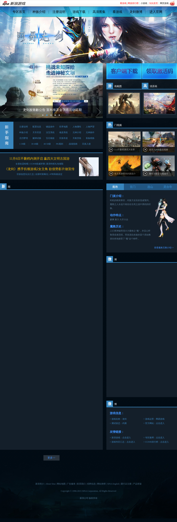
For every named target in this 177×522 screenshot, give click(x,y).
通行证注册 (126, 484)
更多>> (51, 457)
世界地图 (63, 126)
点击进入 (160, 423)
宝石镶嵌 (50, 138)
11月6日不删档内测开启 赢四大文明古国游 (39, 158)
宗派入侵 (86, 144)
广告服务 (71, 484)
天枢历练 (77, 138)
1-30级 (22, 144)
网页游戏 (164, 3)
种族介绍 (39, 12)
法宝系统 (50, 132)
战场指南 (73, 144)
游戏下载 (79, 12)
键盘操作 (50, 126)
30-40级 (35, 144)
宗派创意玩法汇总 (25, 174)
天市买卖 (37, 132)
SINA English (113, 484)
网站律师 (101, 484)
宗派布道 (63, 138)
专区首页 (19, 12)
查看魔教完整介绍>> (164, 247)
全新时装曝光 (41, 174)
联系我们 (81, 484)
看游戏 (117, 12)
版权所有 (93, 498)
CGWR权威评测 (37, 164)
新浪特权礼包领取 (54, 164)
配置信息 (37, 126)
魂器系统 (63, 132)
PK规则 (60, 144)
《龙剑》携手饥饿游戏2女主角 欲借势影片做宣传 (39, 169)
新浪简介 (39, 484)
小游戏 (144, 3)
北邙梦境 (23, 138)
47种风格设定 (56, 174)
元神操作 (90, 132)
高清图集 (99, 12)
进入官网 (155, 12)
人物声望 (90, 126)
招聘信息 (91, 484)
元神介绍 (77, 132)
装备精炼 (90, 138)
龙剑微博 (135, 12)
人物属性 (77, 126)
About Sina (50, 484)
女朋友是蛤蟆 (22, 164)
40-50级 (47, 144)
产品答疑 (137, 484)
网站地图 (61, 484)
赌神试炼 (37, 138)
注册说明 (59, 12)
